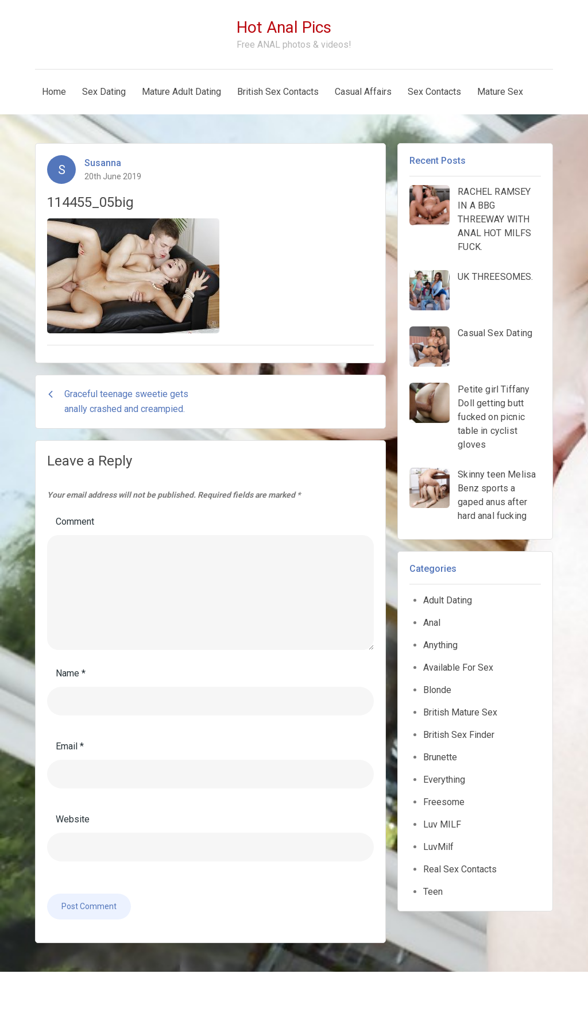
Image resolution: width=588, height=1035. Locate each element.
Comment (75, 521)
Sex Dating (104, 91)
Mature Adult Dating (181, 91)
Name (71, 673)
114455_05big (90, 202)
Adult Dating (447, 600)
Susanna (102, 162)
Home (54, 91)
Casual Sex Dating (495, 333)
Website (73, 819)
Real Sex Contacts (460, 869)
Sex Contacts (434, 91)
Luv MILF (442, 824)
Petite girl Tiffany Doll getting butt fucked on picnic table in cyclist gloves (493, 417)
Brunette (440, 757)
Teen (433, 891)
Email (70, 746)
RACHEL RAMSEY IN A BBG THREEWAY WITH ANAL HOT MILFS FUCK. (494, 219)
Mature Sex (500, 91)
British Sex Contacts (278, 91)
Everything (444, 779)
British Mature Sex (460, 712)
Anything (440, 645)
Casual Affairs (363, 91)
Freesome (444, 802)
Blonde (437, 689)
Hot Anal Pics (284, 27)
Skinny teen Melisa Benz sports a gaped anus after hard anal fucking (497, 495)
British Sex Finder (458, 734)
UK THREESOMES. (495, 276)
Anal (431, 622)
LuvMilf (438, 846)
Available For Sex (458, 667)
